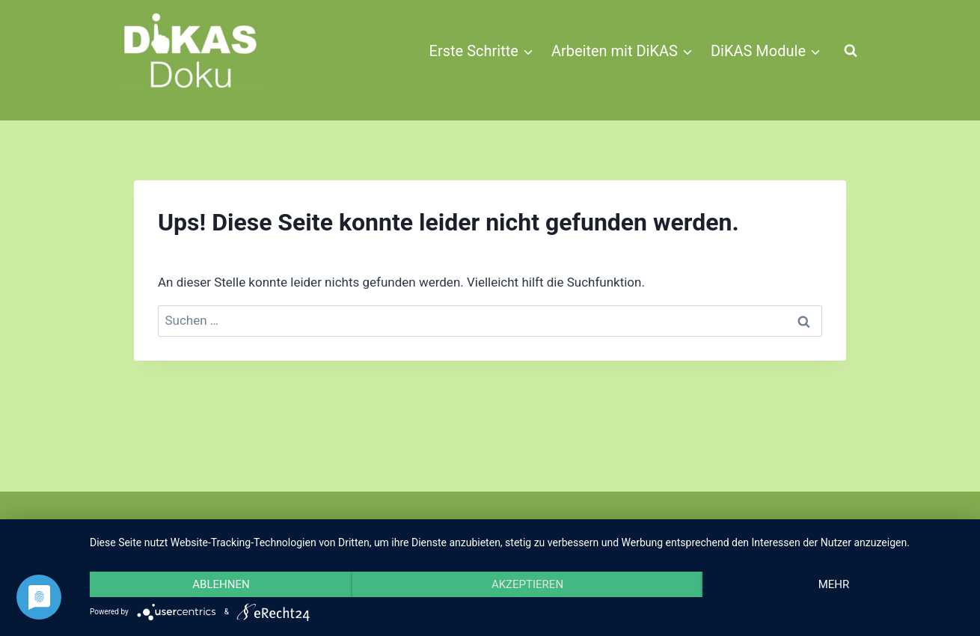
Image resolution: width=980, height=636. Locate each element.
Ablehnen (220, 584)
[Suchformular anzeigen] (850, 50)
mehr (834, 584)
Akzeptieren (527, 584)
